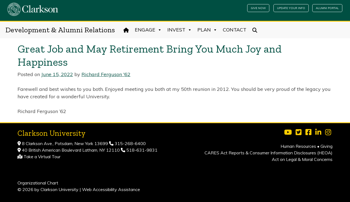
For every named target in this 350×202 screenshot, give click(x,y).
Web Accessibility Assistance (111, 189)
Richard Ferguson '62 (105, 74)
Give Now (258, 8)
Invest (179, 29)
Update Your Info (291, 8)
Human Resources (298, 146)
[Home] (126, 29)
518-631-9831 (141, 150)
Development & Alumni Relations (60, 29)
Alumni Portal (327, 8)
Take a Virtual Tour (42, 156)
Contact (234, 30)
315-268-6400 (129, 143)
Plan (207, 29)
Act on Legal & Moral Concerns (302, 159)
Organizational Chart (38, 183)
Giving (326, 146)
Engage (148, 29)
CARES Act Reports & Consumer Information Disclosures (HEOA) (268, 152)
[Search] (255, 29)
